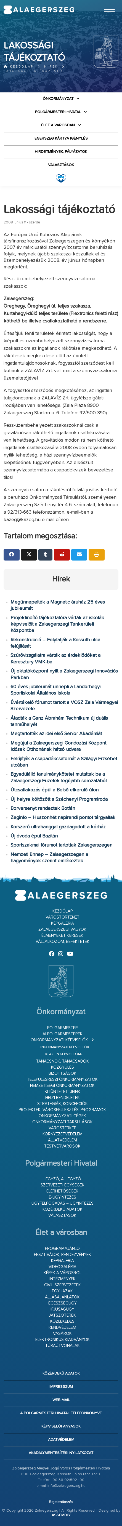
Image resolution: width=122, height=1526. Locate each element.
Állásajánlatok (62, 1297)
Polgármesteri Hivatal (58, 112)
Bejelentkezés (61, 1502)
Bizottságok (62, 1073)
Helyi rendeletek (62, 1098)
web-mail (61, 1400)
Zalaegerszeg (39, 10)
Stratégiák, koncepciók (62, 1104)
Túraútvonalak (62, 1346)
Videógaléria (62, 1267)
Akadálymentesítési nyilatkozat (61, 1453)
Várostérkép (62, 1128)
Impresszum (61, 1387)
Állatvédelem (62, 1140)
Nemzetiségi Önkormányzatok (62, 1086)
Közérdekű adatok (63, 1209)
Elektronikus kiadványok (62, 1340)
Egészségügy (62, 1303)
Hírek (51, 66)
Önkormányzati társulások (62, 1122)
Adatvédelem (61, 1440)
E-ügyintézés (62, 1197)
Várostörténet (62, 917)
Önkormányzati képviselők (59, 1040)
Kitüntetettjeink (62, 1092)
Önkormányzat (58, 99)
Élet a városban (58, 125)
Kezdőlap (19, 66)
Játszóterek (62, 1315)
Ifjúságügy (62, 1309)
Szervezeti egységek (62, 1185)
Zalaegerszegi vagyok (62, 929)
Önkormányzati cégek (62, 1116)
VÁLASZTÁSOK (61, 165)
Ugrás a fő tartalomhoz (104, 2)
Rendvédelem (62, 1327)
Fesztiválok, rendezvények (62, 1255)
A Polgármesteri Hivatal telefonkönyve (61, 1413)
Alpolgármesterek (63, 1034)
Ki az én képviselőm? (63, 1054)
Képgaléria (62, 923)
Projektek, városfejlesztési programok (62, 1110)
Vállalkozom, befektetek (62, 942)
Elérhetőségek (62, 1191)
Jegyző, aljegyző (62, 1179)
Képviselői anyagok (61, 1426)
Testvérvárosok (62, 1146)
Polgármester (62, 1028)
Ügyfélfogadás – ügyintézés (62, 1203)
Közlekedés (62, 1321)
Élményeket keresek (62, 935)
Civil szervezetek (62, 1285)
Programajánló (62, 1249)
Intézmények (62, 1279)
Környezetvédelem (63, 1134)
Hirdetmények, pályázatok (61, 152)
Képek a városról (62, 1273)
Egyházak (62, 1291)
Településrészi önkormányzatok (62, 1079)
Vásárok (62, 1334)
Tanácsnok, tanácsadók (62, 1061)
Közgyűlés (62, 1067)
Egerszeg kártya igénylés (61, 138)
